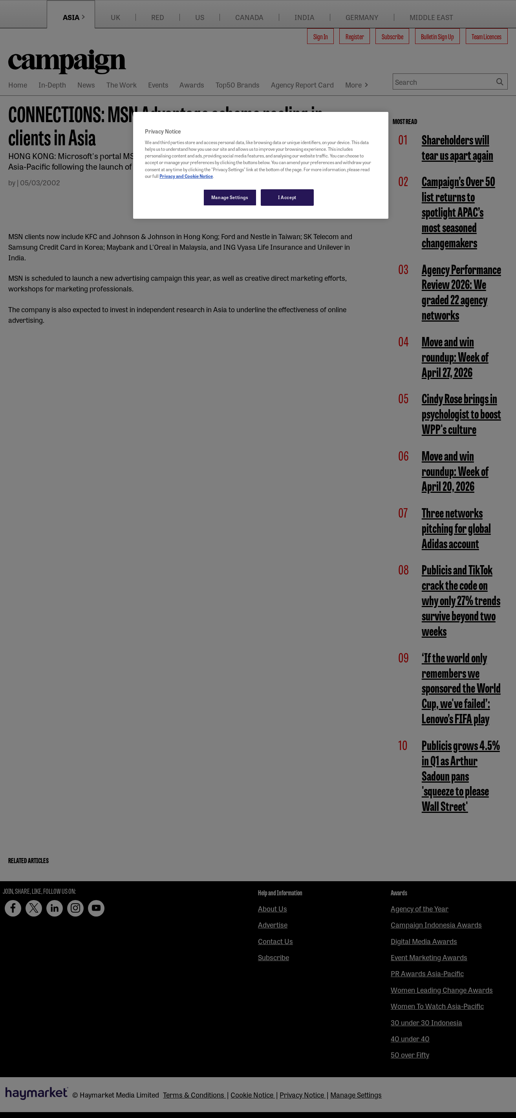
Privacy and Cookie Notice (186, 176)
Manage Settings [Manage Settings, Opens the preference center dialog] (230, 197)
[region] (260, 165)
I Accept (287, 197)
